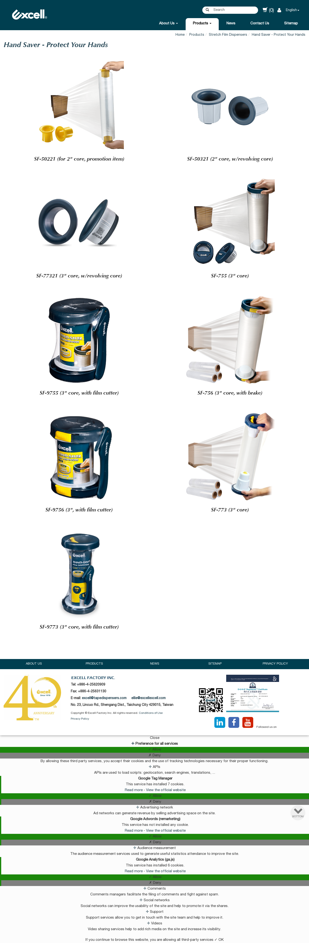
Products (202, 23)
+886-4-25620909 (91, 685)
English (291, 10)
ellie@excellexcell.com (148, 698)
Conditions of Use (151, 713)
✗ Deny (154, 755)
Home (180, 35)
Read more (134, 790)
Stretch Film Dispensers (228, 35)
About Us (168, 23)
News (230, 23)
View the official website (166, 790)
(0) (268, 10)
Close (154, 738)
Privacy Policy (275, 664)
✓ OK (219, 940)
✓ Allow (154, 750)
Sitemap (291, 23)
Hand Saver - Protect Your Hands (278, 35)
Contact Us (259, 23)
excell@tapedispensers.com (104, 698)
